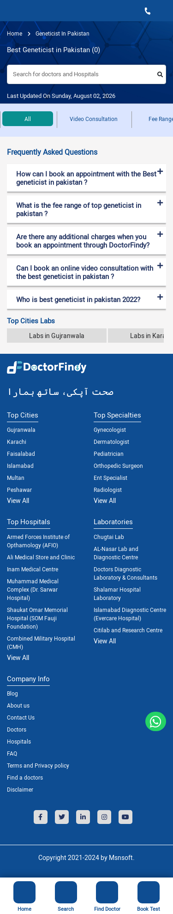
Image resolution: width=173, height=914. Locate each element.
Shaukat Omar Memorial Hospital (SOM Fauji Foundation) (37, 618)
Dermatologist (111, 441)
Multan (15, 477)
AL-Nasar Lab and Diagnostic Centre (116, 553)
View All (18, 500)
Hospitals (19, 741)
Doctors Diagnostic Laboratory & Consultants (125, 573)
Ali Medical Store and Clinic (41, 557)
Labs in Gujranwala (56, 335)
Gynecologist (110, 429)
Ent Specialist (110, 477)
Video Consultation (94, 118)
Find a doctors (25, 777)
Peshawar (19, 489)
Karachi (16, 441)
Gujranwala (21, 429)
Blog (12, 693)
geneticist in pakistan (61, 33)
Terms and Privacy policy (38, 765)
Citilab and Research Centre (128, 630)
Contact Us (21, 717)
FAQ (12, 753)
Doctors (16, 729)
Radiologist (108, 489)
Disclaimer (20, 789)
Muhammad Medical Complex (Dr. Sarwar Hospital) (33, 589)
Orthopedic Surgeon (118, 465)
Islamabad (20, 465)
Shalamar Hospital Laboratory (117, 593)
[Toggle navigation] (10, 11)
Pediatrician (109, 453)
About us (18, 705)
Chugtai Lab (109, 536)
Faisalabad (21, 453)
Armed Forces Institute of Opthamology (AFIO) (38, 541)
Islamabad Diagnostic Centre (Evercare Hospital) (130, 614)
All (27, 118)
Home (14, 33)
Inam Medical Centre (32, 569)
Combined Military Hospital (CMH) (41, 642)
